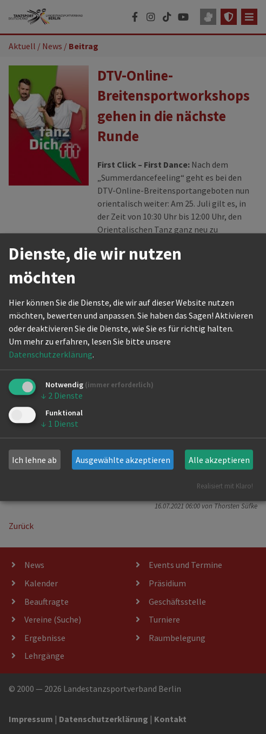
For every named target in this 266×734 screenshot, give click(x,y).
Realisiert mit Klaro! (225, 485)
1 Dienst (59, 424)
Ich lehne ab (34, 459)
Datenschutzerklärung (50, 354)
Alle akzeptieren (219, 459)
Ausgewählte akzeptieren (123, 459)
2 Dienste (62, 396)
